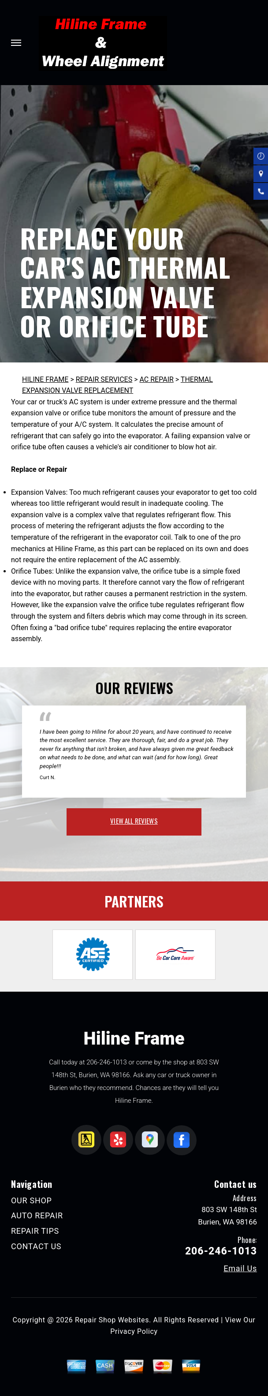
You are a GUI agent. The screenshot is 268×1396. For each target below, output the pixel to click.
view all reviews (133, 820)
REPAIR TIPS (35, 1230)
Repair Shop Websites (112, 1320)
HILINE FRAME (45, 379)
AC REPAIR (156, 379)
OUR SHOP (31, 1200)
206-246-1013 (106, 1062)
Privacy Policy (133, 1331)
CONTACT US (36, 1246)
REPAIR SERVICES (104, 379)
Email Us (240, 1269)
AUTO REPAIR (37, 1215)
